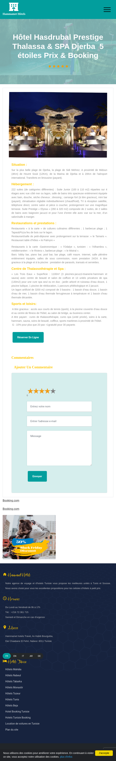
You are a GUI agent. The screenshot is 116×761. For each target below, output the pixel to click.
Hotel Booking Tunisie (17, 711)
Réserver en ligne (28, 337)
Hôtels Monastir (14, 687)
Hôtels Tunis (12, 699)
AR (31, 656)
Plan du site (11, 730)
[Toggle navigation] (107, 9)
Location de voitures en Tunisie (22, 724)
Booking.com (11, 500)
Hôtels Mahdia (13, 669)
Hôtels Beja (11, 705)
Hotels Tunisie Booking (18, 718)
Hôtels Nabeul (13, 675)
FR (6, 656)
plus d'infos (66, 756)
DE (39, 656)
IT (23, 656)
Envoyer (37, 476)
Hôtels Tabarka (13, 681)
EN (14, 656)
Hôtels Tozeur (12, 693)
